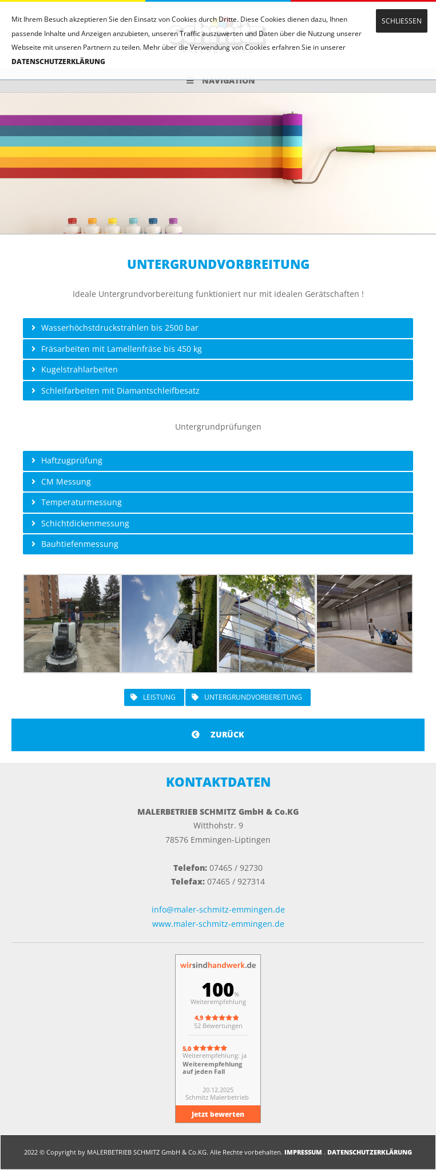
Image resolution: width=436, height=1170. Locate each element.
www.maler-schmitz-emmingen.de (218, 923)
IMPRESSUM (303, 1152)
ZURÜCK (218, 734)
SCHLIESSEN (402, 21)
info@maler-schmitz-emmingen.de (218, 909)
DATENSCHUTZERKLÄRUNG (58, 61)
